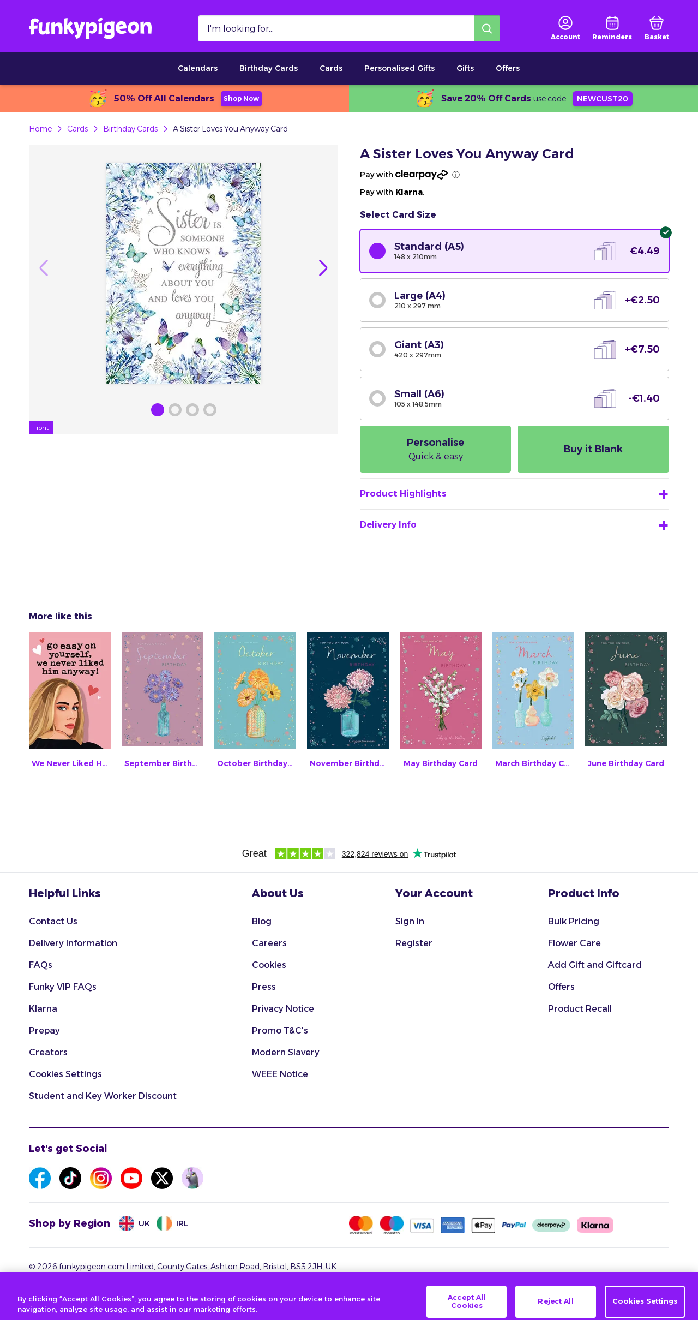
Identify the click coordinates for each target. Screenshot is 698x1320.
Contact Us (53, 921)
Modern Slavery (286, 1052)
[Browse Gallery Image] (157, 409)
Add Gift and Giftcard (595, 965)
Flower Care (574, 943)
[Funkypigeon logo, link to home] (90, 28)
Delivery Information (73, 943)
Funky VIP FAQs (63, 987)
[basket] (657, 28)
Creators (48, 1052)
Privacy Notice (283, 1009)
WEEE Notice (280, 1074)
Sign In (409, 921)
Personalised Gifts (399, 68)
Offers (508, 68)
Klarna (43, 1009)
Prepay (44, 1030)
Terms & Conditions (64, 1288)
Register (413, 943)
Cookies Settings (65, 1074)
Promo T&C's (280, 1030)
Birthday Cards (268, 68)
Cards (331, 68)
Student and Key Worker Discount (103, 1096)
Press (264, 987)
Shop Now (241, 98)
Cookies (269, 965)
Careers (269, 943)
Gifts (465, 68)
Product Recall (580, 1009)
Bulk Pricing (573, 921)
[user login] (565, 28)
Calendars (198, 68)
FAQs (40, 965)
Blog (262, 921)
